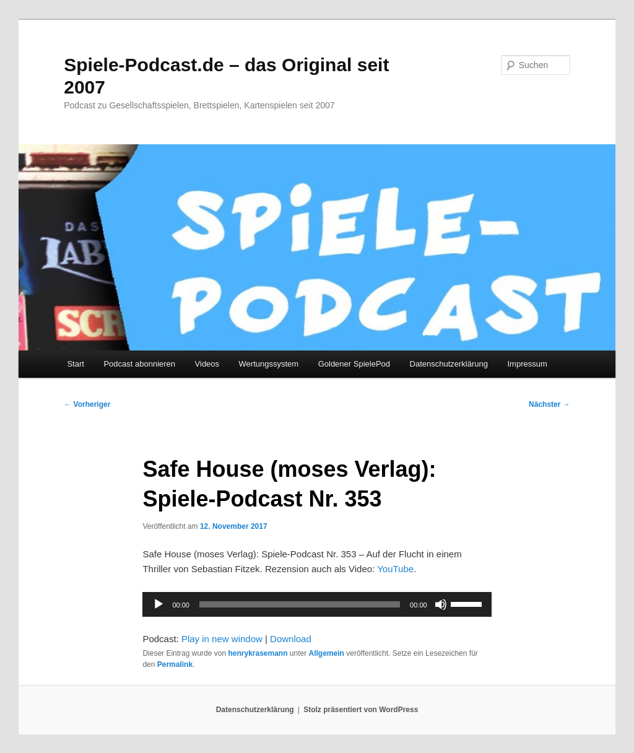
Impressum (527, 363)
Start (75, 363)
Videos (207, 363)
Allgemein (326, 653)
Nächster (549, 404)
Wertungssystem (269, 363)
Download (290, 638)
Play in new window (222, 638)
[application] (316, 604)
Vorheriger (87, 404)
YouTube (395, 569)
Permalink (175, 664)
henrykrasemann (257, 653)
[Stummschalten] (441, 604)
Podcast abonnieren (139, 363)
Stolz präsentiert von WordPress (360, 709)
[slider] (299, 604)
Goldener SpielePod (354, 363)
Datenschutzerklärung (449, 363)
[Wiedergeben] (158, 604)
